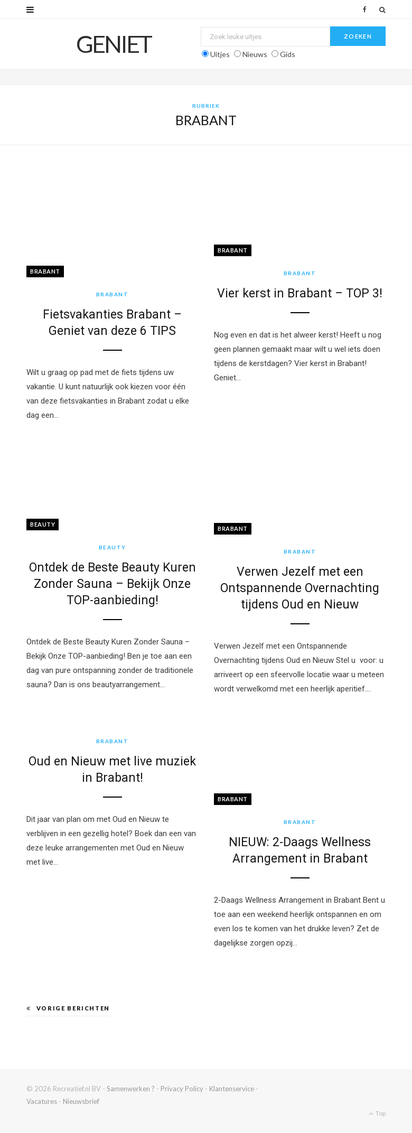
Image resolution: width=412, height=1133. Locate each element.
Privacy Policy (182, 1088)
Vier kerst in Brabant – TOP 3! (299, 293)
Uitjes (220, 54)
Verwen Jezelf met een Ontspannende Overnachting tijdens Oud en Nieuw (299, 588)
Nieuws (254, 54)
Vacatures (41, 1101)
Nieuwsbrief (81, 1101)
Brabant (45, 271)
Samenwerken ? (131, 1088)
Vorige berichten (68, 1008)
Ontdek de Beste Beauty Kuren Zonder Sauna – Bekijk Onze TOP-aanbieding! (112, 583)
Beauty (42, 524)
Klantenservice (231, 1088)
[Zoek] (382, 9)
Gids (287, 54)
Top (377, 1113)
